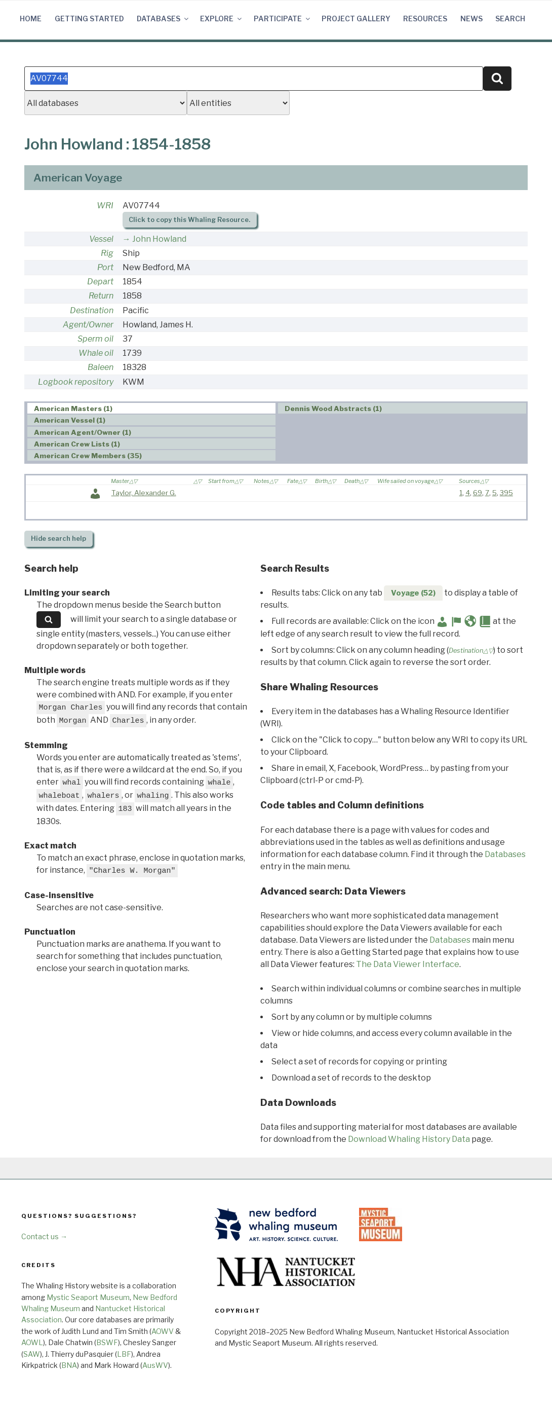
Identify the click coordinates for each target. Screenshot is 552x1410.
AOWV (162, 1331)
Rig (107, 253)
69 (477, 493)
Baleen (100, 367)
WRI (105, 205)
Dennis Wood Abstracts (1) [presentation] (333, 408)
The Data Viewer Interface (407, 964)
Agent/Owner (88, 324)
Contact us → (44, 1236)
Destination (91, 310)
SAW (31, 1354)
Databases (163, 18)
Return (101, 296)
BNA (69, 1365)
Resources (425, 18)
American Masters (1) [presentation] (73, 408)
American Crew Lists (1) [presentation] (77, 444)
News (471, 18)
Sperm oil (95, 339)
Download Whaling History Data (409, 1139)
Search (510, 18)
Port (105, 267)
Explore (221, 18)
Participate (282, 18)
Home (31, 18)
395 (506, 493)
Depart (100, 281)
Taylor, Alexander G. (143, 493)
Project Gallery (356, 18)
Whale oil (95, 353)
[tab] (151, 408)
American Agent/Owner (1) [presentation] (82, 432)
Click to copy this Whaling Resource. (189, 220)
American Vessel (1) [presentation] (69, 420)
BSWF (107, 1342)
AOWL (32, 1342)
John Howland (159, 239)
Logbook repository (75, 382)
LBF (124, 1354)
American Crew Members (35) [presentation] (88, 456)
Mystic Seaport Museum (88, 1297)
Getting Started (89, 18)
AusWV (155, 1365)
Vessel (101, 239)
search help (58, 538)
